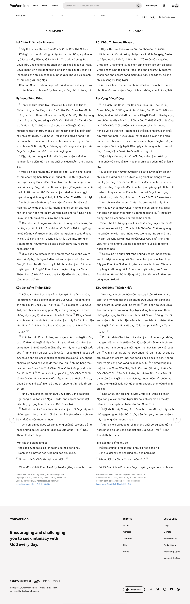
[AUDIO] (144, 17)
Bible (35, 5)
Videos (55, 5)
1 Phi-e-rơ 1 (35, 16)
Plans (44, 5)
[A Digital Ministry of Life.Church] (95, 579)
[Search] (99, 5)
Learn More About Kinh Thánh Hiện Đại (33, 484)
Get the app (151, 5)
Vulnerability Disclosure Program (24, 591)
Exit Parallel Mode (166, 17)
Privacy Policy (45, 588)
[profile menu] (174, 5)
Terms (55, 588)
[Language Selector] (164, 5)
